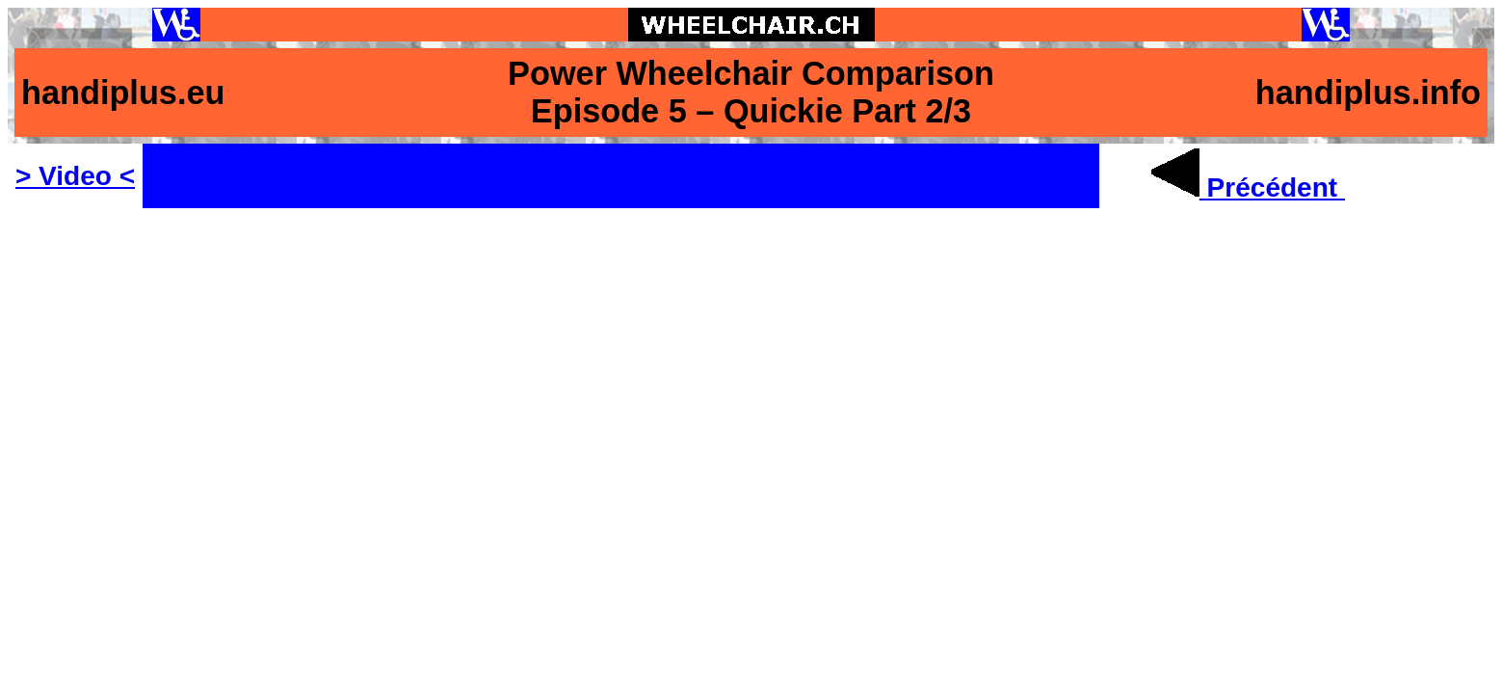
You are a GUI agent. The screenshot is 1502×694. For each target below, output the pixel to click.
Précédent (1248, 187)
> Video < (75, 176)
